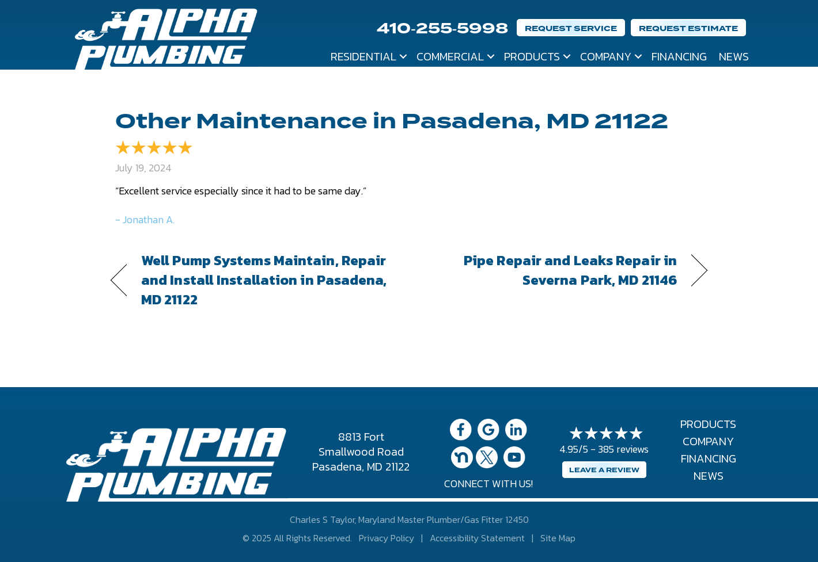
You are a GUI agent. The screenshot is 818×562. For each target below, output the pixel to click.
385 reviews (623, 449)
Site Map (557, 538)
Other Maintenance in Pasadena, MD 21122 (391, 121)
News (734, 56)
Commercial (450, 56)
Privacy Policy (386, 538)
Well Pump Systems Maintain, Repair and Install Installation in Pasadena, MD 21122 (264, 280)
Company (605, 56)
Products (532, 56)
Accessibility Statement (477, 538)
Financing (679, 56)
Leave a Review (604, 470)
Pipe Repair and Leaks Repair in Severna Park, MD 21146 (552, 270)
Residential (363, 56)
